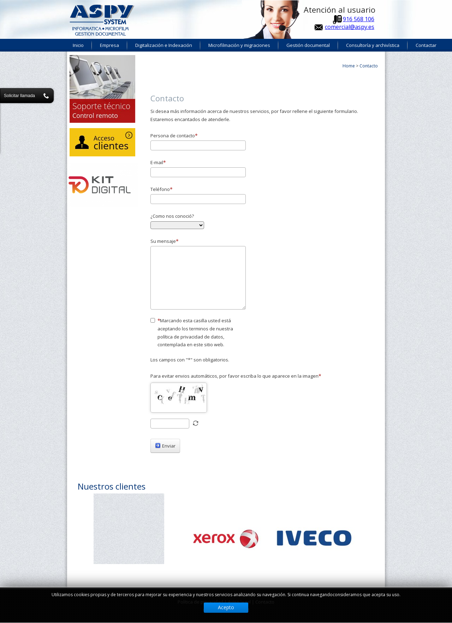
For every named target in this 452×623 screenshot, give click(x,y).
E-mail (158, 162)
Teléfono (161, 189)
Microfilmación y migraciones (239, 45)
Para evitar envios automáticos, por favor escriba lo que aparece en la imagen (235, 376)
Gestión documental (308, 45)
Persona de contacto (173, 135)
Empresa (109, 45)
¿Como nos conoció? (172, 216)
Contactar (426, 45)
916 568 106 (358, 19)
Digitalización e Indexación (163, 45)
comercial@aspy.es (349, 27)
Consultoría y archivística (372, 45)
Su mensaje (164, 241)
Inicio (78, 45)
